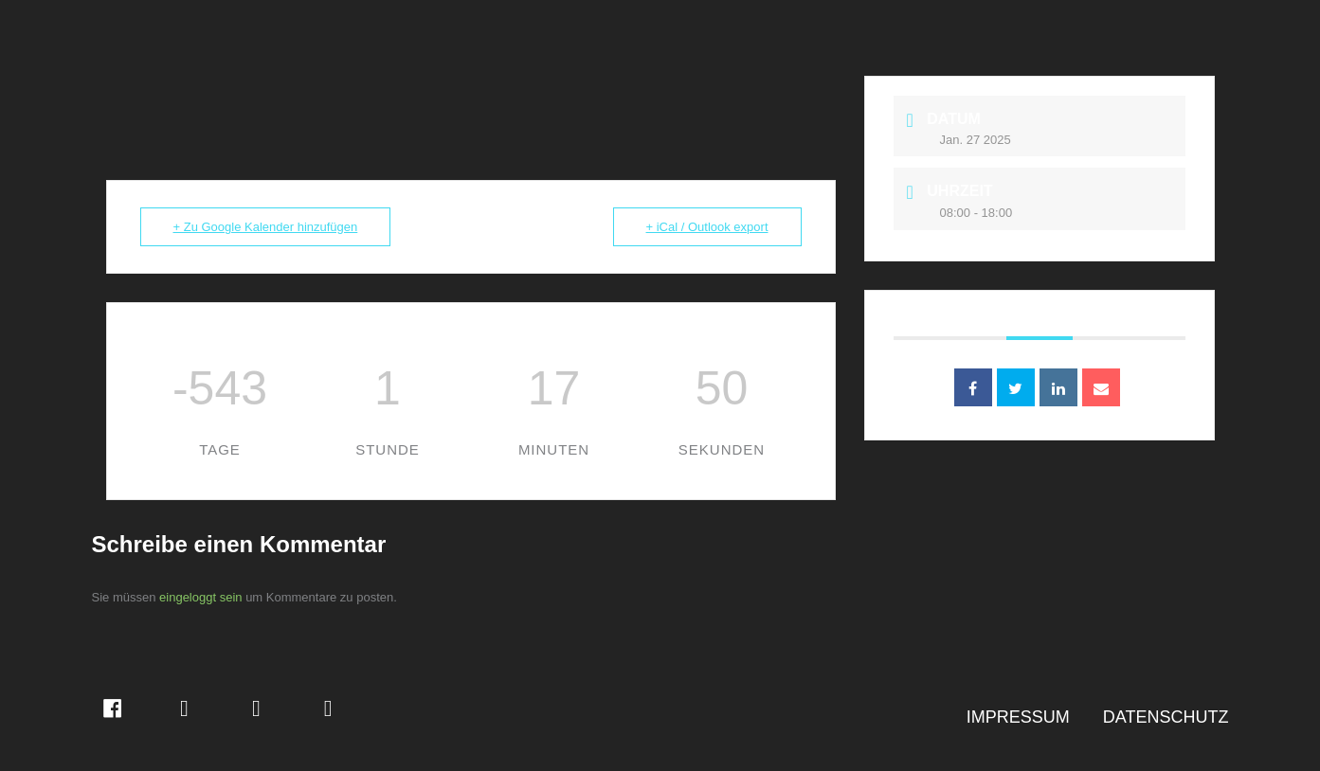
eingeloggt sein (200, 597)
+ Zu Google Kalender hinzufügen (265, 227)
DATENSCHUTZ (1166, 717)
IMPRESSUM (1018, 717)
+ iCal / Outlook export (707, 227)
